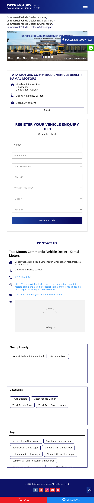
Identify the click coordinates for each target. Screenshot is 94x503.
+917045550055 (23, 276)
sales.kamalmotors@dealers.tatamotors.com (38, 294)
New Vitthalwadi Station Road (28, 356)
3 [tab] (48, 56)
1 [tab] (42, 56)
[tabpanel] (47, 46)
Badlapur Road (58, 356)
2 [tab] (45, 56)
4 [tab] (52, 56)
